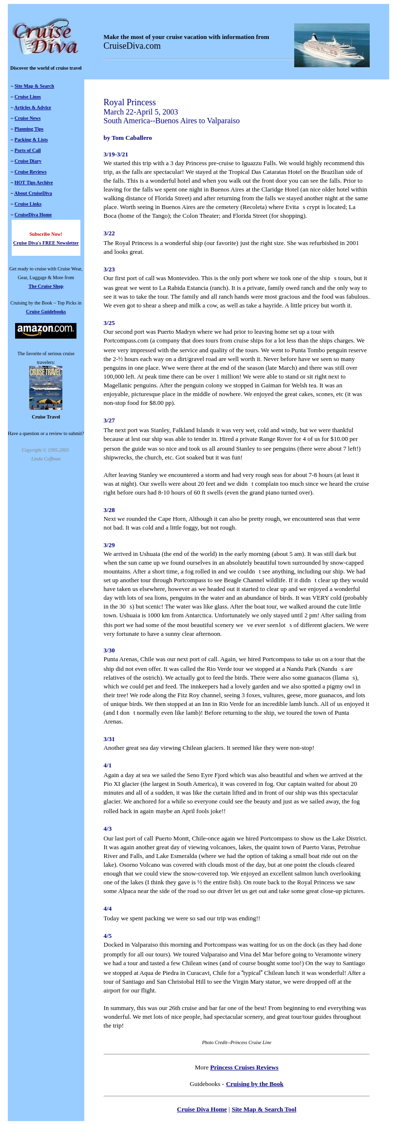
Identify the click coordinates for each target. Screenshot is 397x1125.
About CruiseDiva (33, 193)
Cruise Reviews (31, 171)
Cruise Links (28, 204)
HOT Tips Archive (34, 182)
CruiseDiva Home (33, 214)
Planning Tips (29, 129)
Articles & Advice (32, 107)
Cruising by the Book (255, 1083)
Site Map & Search (34, 86)
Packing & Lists (31, 139)
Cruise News (28, 118)
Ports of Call (28, 150)
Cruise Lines (28, 96)
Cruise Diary (28, 161)
